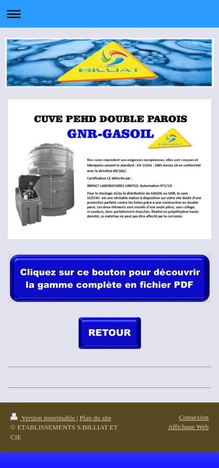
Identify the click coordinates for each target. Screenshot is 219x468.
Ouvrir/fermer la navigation (109, 14)
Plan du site (95, 418)
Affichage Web (188, 427)
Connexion (194, 417)
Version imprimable (43, 418)
